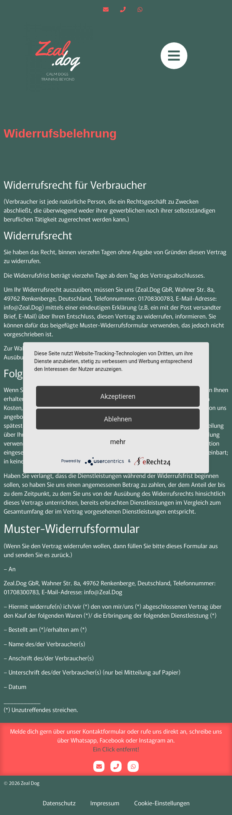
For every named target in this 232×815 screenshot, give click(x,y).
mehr (117, 441)
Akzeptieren (118, 396)
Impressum (104, 802)
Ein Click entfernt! (116, 748)
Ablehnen (118, 419)
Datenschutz (59, 802)
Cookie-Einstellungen (162, 802)
